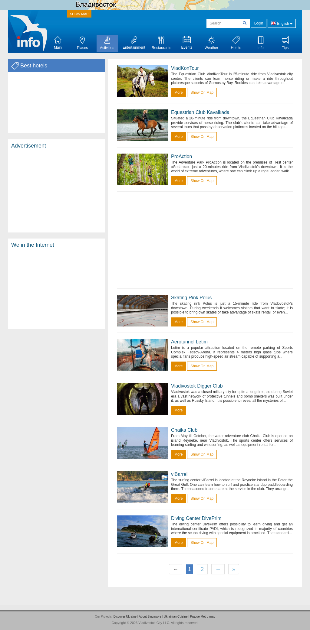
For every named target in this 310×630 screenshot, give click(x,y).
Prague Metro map (202, 616)
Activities (107, 43)
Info (261, 43)
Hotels (236, 43)
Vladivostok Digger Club (197, 385)
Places (82, 43)
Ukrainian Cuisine (175, 616)
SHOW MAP (79, 14)
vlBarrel (179, 474)
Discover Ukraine (125, 616)
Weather (211, 43)
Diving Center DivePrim (196, 518)
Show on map (201, 92)
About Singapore (150, 616)
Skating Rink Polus (191, 297)
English (281, 23)
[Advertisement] (56, 192)
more (178, 92)
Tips (285, 43)
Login (258, 23)
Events (187, 43)
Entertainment (134, 43)
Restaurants (161, 43)
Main (58, 43)
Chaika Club (184, 430)
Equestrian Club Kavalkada (200, 112)
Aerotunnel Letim (189, 341)
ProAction (181, 156)
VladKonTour (185, 68)
